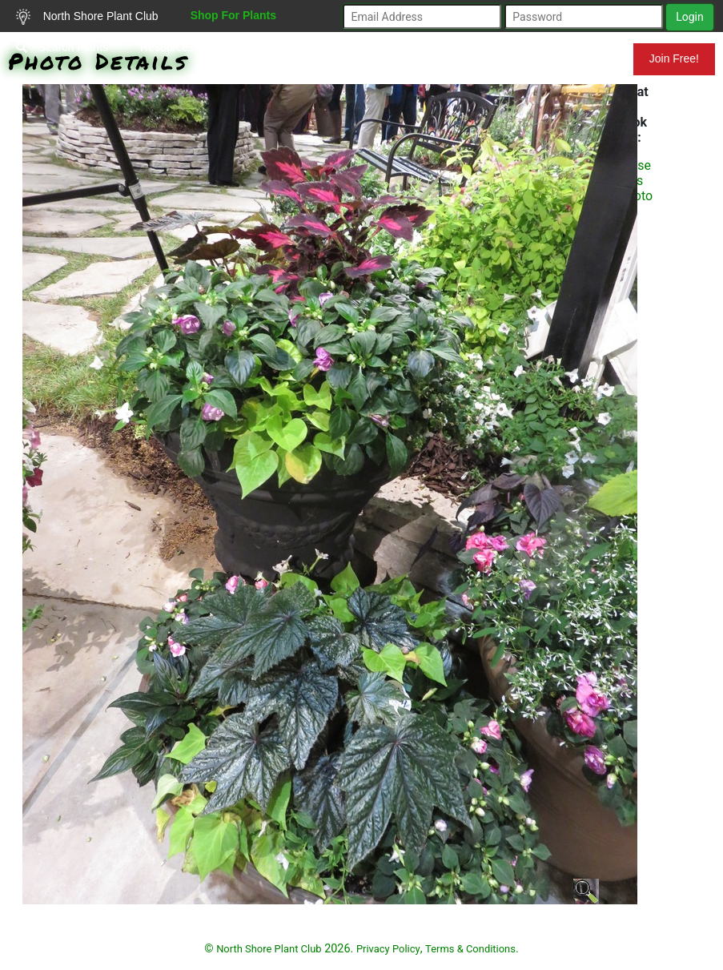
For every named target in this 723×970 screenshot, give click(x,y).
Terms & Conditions (470, 949)
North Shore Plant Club (87, 17)
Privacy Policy (388, 949)
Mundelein (581, 58)
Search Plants (62, 47)
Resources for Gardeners (203, 47)
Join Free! (674, 58)
